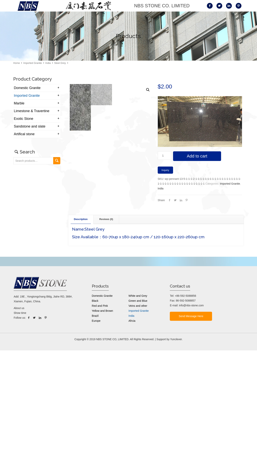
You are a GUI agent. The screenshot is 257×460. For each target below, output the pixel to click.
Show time (20, 422)
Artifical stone (24, 134)
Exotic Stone (23, 119)
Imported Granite (32, 63)
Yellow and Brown (102, 420)
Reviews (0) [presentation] (106, 328)
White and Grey (137, 405)
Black (95, 410)
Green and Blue (137, 410)
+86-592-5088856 (185, 405)
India (48, 63)
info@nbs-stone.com (191, 415)
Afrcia (131, 430)
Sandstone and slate (29, 126)
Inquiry (165, 170)
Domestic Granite (27, 88)
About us (19, 417)
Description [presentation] (81, 328)
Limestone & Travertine (31, 111)
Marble (19, 103)
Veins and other (137, 415)
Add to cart (197, 156)
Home (16, 63)
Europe (96, 430)
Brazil (95, 425)
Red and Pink (100, 415)
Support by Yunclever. (169, 448)
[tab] (81, 329)
